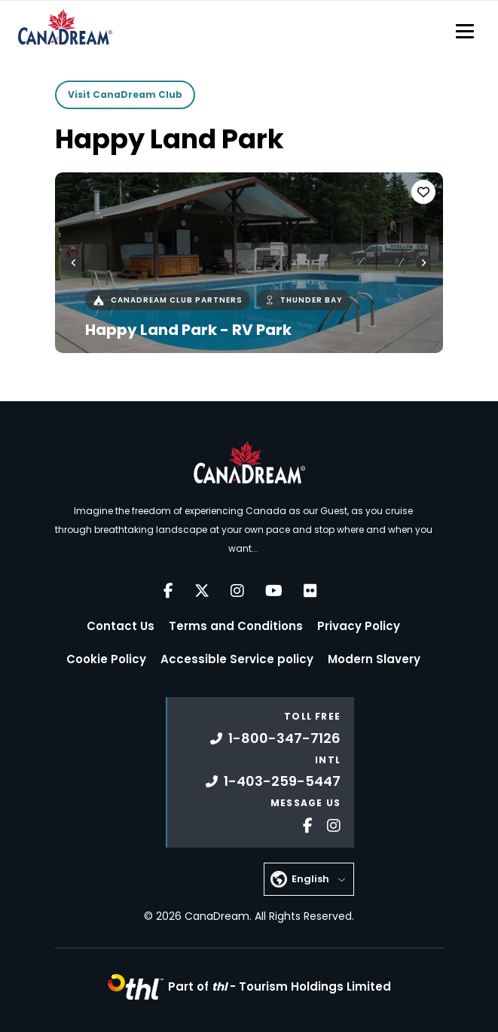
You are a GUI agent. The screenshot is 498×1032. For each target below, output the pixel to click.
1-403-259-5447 (273, 781)
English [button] (310, 879)
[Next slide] (423, 262)
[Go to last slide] (73, 262)
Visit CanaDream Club (125, 94)
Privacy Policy (358, 626)
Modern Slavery (374, 659)
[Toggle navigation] (465, 31)
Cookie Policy (106, 659)
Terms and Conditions (236, 626)
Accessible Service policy (236, 659)
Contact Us (120, 626)
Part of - (279, 986)
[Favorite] (423, 192)
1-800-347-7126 (275, 738)
